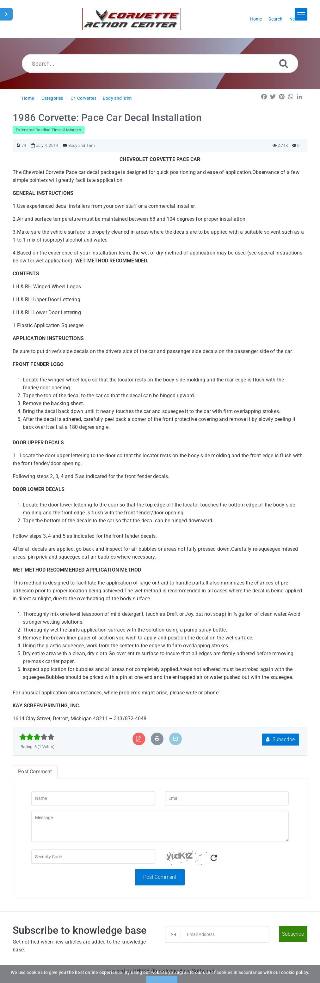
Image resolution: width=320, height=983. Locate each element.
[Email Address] (217, 934)
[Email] (227, 798)
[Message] (160, 826)
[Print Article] (157, 738)
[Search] (283, 63)
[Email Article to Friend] (175, 738)
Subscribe (280, 739)
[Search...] (160, 63)
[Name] (93, 798)
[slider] (36, 737)
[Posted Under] (65, 145)
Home (28, 98)
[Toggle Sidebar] (6, 14)
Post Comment (159, 877)
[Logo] (131, 19)
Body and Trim (117, 98)
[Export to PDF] (138, 738)
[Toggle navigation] (301, 14)
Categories (52, 98)
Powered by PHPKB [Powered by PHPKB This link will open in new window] (127, 971)
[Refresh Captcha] (213, 858)
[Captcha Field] (93, 856)
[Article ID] (18, 145)
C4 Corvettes (83, 98)
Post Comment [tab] (35, 772)
